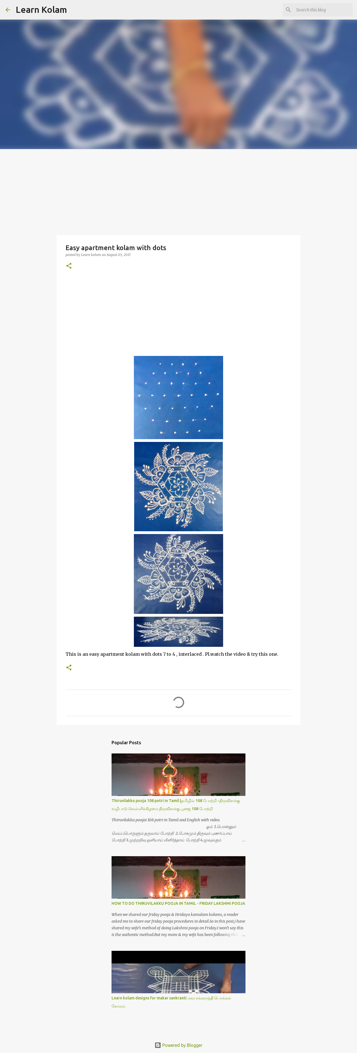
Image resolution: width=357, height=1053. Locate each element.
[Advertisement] (178, 191)
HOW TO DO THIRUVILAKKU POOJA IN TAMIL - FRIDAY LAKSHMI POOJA (178, 903)
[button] (69, 266)
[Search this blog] (323, 9)
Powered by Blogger (178, 1045)
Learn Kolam (41, 9)
